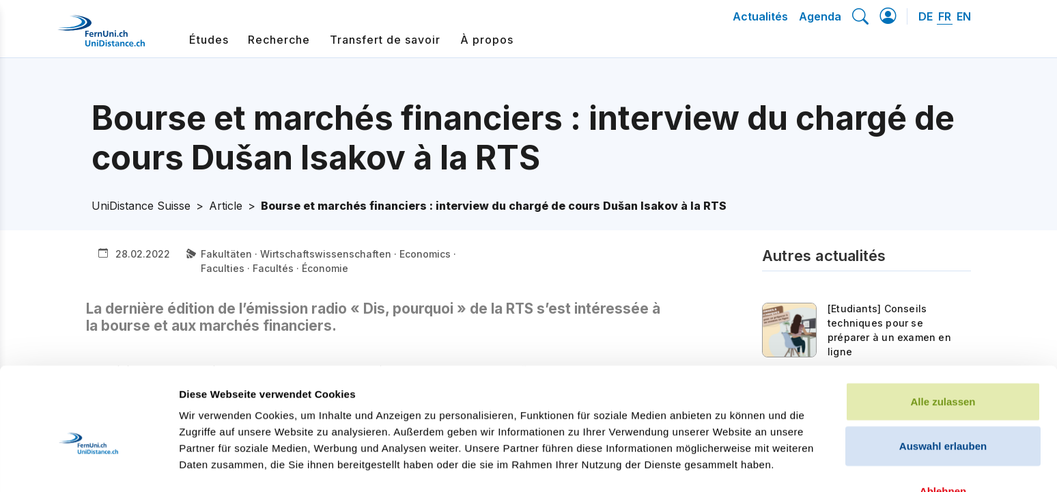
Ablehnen (943, 414)
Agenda (820, 16)
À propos (486, 39)
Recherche (279, 39)
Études (209, 39)
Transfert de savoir (385, 39)
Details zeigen (726, 465)
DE (925, 16)
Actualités (760, 16)
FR (944, 16)
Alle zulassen (942, 325)
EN (964, 16)
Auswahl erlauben (943, 370)
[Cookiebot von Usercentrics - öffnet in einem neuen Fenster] (88, 465)
